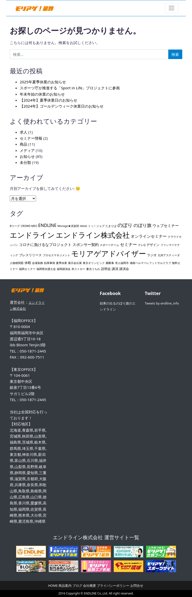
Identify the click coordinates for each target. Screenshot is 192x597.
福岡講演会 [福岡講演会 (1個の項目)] (63, 269)
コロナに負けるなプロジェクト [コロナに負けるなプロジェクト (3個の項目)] (45, 244)
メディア (27, 150)
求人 (23, 132)
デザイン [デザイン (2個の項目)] (153, 244)
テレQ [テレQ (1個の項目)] (142, 245)
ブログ (77, 585)
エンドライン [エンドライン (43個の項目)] (32, 235)
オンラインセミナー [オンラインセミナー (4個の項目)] (149, 236)
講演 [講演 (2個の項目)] (115, 268)
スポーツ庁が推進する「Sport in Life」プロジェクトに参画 (70, 87)
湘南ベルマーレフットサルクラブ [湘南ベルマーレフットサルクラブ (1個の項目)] (150, 263)
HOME (53, 585)
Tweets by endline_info (162, 303)
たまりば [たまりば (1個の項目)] (111, 226)
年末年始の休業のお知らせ (42, 94)
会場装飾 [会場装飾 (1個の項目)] (37, 263)
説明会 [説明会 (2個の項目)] (106, 268)
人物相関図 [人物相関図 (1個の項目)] (17, 263)
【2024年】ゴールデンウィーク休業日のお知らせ (62, 106)
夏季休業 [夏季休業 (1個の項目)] (61, 263)
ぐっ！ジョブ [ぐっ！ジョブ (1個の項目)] (96, 226)
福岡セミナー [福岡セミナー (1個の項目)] (27, 269)
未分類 (25, 162)
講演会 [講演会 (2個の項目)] (124, 268)
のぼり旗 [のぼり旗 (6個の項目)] (143, 225)
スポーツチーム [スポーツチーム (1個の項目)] (109, 245)
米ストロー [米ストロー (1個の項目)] (78, 269)
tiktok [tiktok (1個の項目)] (83, 226)
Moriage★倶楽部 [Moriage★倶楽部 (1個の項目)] (68, 226)
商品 (23, 144)
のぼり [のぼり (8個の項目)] (125, 225)
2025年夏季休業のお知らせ (43, 81)
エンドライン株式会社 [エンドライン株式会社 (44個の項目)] (93, 235)
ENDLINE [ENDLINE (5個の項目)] (47, 225)
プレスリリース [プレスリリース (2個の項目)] (30, 255)
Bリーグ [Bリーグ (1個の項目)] (15, 226)
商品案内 (65, 585)
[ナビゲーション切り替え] (171, 8)
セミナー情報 (31, 138)
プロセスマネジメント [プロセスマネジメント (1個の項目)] (56, 255)
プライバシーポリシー (113, 585)
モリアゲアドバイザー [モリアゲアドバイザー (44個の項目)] (108, 253)
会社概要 (89, 585)
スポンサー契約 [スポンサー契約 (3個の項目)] (85, 244)
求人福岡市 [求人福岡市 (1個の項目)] (122, 263)
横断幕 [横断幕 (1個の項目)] (110, 263)
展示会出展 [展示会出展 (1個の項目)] (75, 263)
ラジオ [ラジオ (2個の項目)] (152, 255)
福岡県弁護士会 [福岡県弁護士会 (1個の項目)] (46, 269)
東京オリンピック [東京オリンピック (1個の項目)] (94, 263)
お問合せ (136, 585)
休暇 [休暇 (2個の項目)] (27, 262)
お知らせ (27, 156)
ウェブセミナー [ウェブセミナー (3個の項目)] (165, 225)
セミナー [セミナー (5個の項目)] (128, 244)
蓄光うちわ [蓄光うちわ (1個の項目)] (93, 269)
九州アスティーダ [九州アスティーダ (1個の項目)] (169, 255)
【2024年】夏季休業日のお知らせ (48, 100)
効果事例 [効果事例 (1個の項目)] (49, 263)
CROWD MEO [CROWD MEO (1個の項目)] (29, 226)
